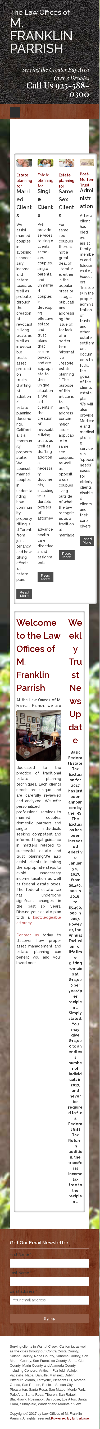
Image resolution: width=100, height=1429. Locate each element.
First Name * (20, 1254)
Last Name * (20, 1273)
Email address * (23, 1291)
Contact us (27, 935)
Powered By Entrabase (70, 1418)
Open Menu (15, 112)
